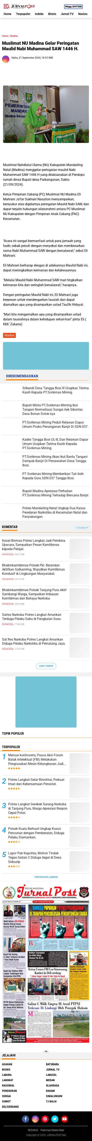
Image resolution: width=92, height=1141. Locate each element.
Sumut (6, 1101)
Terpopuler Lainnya (46, 877)
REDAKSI (33, 1130)
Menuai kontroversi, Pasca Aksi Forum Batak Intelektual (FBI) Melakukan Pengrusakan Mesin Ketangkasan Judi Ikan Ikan (36, 759)
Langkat (7, 1080)
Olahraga (52, 1085)
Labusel (51, 1074)
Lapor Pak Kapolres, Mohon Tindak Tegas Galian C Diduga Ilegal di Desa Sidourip (34, 857)
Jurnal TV (67, 14)
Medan (50, 1080)
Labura (7, 1074)
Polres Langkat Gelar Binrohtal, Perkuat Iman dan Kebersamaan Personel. (36, 782)
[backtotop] (46, 1053)
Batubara (52, 1064)
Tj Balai (51, 1101)
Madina (14, 36)
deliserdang (10, 1106)
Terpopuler (23, 14)
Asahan (7, 1064)
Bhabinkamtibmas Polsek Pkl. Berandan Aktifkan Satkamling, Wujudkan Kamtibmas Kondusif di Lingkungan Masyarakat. (33, 569)
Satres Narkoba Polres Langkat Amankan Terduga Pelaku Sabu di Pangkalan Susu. (31, 617)
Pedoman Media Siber (52, 1130)
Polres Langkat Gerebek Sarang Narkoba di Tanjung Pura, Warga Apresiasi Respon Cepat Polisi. (37, 808)
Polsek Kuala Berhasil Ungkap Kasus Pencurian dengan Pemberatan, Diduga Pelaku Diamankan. (36, 833)
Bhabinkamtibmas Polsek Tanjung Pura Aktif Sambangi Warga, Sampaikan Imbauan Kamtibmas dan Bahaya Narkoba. (34, 594)
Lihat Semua (46, 666)
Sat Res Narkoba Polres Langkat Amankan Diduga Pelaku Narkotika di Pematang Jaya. (34, 641)
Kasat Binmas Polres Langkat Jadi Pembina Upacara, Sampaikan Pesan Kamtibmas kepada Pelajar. (33, 545)
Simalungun (54, 1096)
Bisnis (52, 14)
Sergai (6, 1096)
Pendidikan (9, 1090)
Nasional (84, 14)
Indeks (39, 14)
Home (7, 14)
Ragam (50, 1090)
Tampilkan (82, 527)
